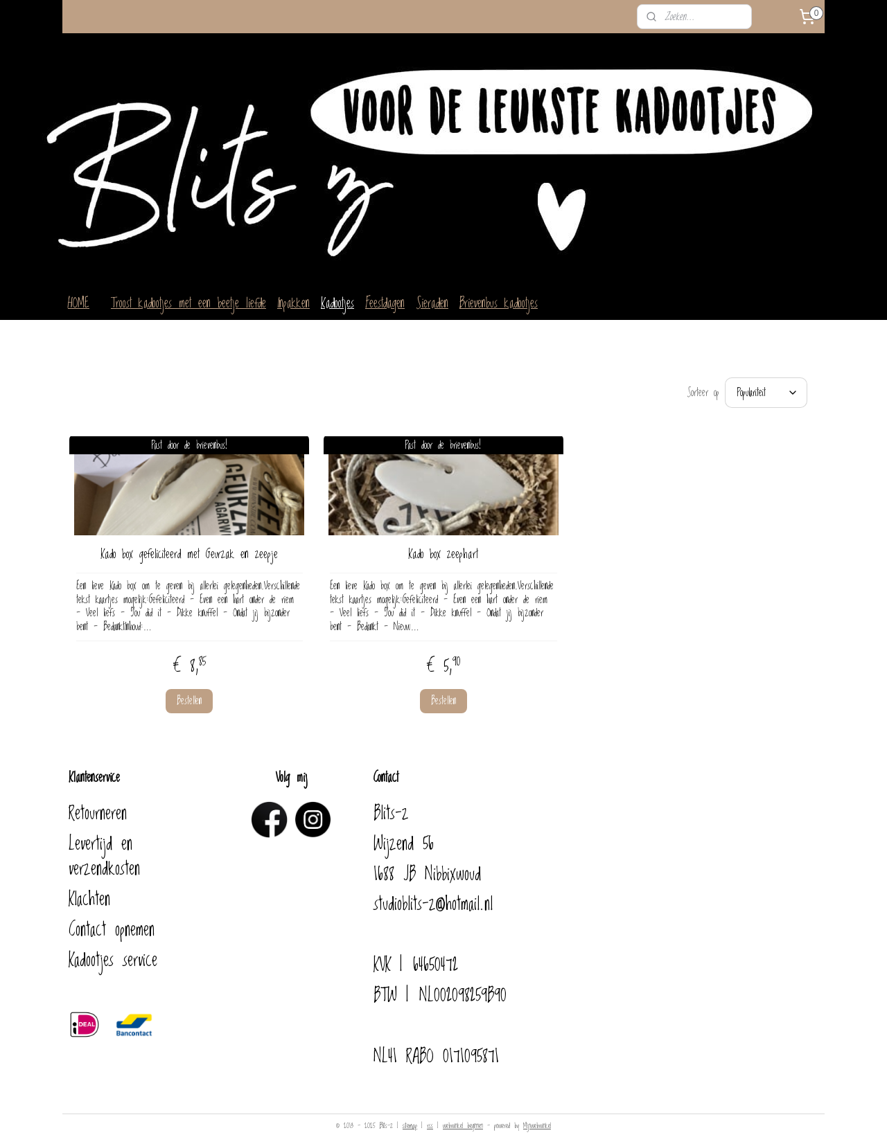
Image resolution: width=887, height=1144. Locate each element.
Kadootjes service (113, 953)
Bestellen (189, 694)
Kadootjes (337, 303)
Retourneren (98, 807)
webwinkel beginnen (463, 1118)
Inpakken (293, 303)
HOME (78, 303)
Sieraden (432, 303)
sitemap (410, 1118)
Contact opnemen (112, 923)
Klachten (89, 892)
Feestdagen (385, 303)
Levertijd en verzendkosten (104, 849)
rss (430, 1118)
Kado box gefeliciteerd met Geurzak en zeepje (189, 547)
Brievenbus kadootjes (498, 303)
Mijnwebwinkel (537, 1118)
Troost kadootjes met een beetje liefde (188, 303)
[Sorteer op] (766, 389)
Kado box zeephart (443, 547)
